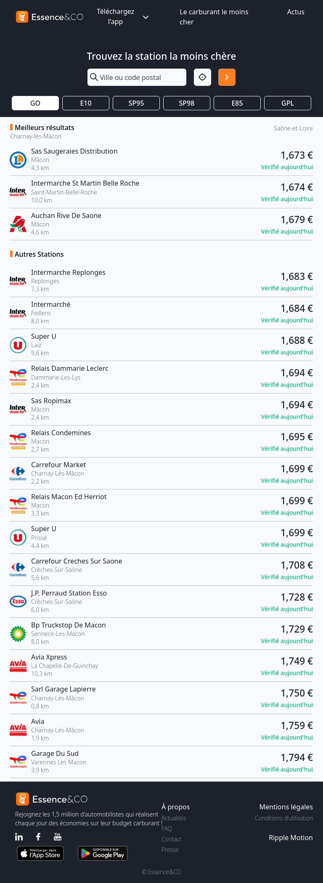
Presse (170, 850)
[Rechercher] (227, 77)
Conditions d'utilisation (284, 818)
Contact (171, 839)
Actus (295, 11)
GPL (287, 103)
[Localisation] (202, 77)
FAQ (167, 828)
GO (35, 103)
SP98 (187, 103)
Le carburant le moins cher (214, 17)
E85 (237, 103)
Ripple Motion (291, 837)
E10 (85, 103)
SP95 (136, 103)
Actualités (174, 818)
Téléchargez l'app (124, 16)
